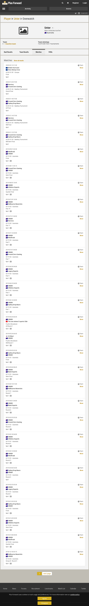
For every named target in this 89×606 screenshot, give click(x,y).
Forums (23, 589)
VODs (50, 52)
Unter (17, 18)
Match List (61, 589)
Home (5, 589)
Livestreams (49, 589)
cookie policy (74, 595)
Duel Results (8, 52)
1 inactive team (10, 44)
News (14, 589)
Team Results (24, 52)
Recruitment (36, 589)
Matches (39, 52)
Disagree (44, 603)
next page (47, 574)
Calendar (73, 589)
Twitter (83, 589)
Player (7, 18)
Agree (44, 598)
